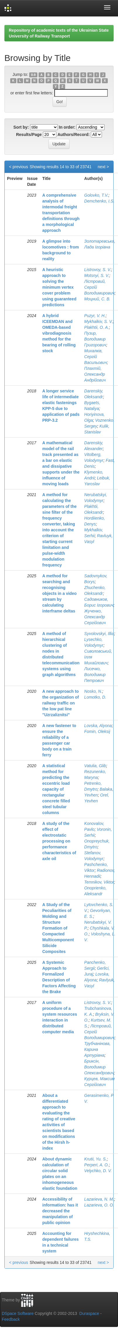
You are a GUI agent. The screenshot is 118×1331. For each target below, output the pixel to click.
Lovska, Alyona (98, 725)
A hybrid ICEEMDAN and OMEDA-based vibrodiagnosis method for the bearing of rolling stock (59, 333)
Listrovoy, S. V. (97, 269)
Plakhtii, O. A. (96, 327)
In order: (67, 127)
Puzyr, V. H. (94, 315)
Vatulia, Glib (95, 765)
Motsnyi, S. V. (96, 275)
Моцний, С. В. (97, 299)
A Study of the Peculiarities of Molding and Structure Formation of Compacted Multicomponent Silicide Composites (58, 928)
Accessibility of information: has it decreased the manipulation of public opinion (60, 1211)
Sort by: (21, 127)
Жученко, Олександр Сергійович (95, 617)
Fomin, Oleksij (97, 731)
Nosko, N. (93, 691)
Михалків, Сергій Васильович (95, 356)
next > (103, 166)
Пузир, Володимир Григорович (95, 339)
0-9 (33, 74)
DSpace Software (18, 1313)
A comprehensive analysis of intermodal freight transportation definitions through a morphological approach (61, 213)
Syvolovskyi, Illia (99, 633)
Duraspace (89, 1313)
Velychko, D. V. (98, 1170)
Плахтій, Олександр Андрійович (95, 374)
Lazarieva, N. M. (99, 1199)
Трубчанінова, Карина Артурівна (97, 1049)
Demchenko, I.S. (99, 201)
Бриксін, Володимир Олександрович (99, 1067)
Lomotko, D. (95, 697)
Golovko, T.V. (96, 195)
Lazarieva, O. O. (99, 1205)
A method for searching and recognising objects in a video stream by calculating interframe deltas (59, 593)
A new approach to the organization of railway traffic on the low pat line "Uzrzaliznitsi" (60, 703)
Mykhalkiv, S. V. (98, 321)
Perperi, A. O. (96, 1165)
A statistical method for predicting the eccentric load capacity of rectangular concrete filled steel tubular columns (56, 789)
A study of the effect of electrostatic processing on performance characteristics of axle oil (59, 841)
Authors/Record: (74, 134)
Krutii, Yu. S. (95, 1159)
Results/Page (29, 134)
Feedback (11, 1319)
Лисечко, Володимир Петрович (94, 674)
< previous (18, 166)
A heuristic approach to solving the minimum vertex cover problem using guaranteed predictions (59, 287)
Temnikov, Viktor (99, 882)
